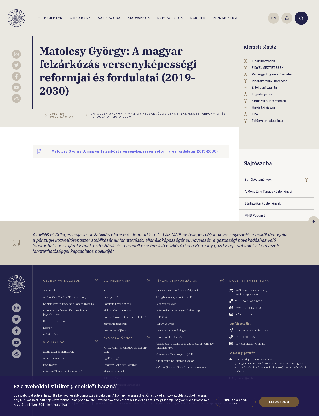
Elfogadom (279, 401)
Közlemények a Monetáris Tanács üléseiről (69, 303)
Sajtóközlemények (258, 179)
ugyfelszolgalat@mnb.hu (250, 343)
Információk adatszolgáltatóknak (63, 371)
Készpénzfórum (113, 297)
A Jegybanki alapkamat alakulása (175, 297)
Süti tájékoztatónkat (52, 404)
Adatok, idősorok (53, 358)
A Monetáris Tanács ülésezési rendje (65, 297)
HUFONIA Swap (165, 323)
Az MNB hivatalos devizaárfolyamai (177, 290)
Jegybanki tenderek (115, 323)
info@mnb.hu (243, 314)
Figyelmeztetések (114, 371)
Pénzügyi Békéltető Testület (120, 364)
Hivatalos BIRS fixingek (169, 337)
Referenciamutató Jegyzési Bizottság (178, 310)
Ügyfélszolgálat (113, 358)
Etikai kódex (50, 334)
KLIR (106, 290)
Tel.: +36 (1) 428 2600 (248, 301)
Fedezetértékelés (166, 303)
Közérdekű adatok (54, 321)
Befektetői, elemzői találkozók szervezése (181, 367)
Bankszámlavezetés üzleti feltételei (125, 317)
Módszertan (50, 364)
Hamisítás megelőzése (117, 303)
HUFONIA (161, 317)
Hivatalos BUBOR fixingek (171, 330)
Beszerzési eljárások (116, 330)
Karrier (47, 327)
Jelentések (49, 290)
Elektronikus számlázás (118, 310)
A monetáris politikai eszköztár (175, 360)
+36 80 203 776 (245, 337)
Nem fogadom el (236, 402)
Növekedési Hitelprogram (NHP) (174, 354)
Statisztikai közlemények (58, 351)
